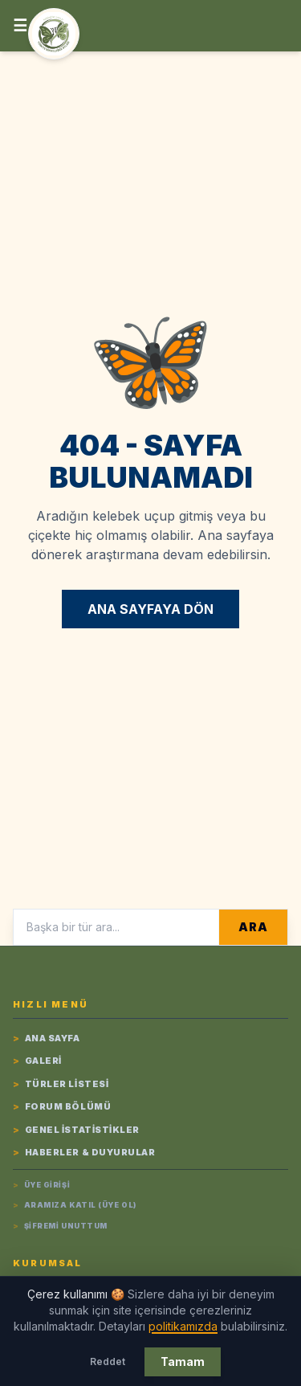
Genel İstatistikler (76, 1130)
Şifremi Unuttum (60, 1226)
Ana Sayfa (46, 1038)
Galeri (37, 1061)
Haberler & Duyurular (84, 1152)
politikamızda (183, 1326)
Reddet (107, 1361)
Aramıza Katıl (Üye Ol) (74, 1205)
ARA (252, 927)
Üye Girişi (41, 1185)
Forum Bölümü (62, 1107)
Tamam (183, 1361)
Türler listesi (60, 1084)
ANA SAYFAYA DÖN (150, 609)
